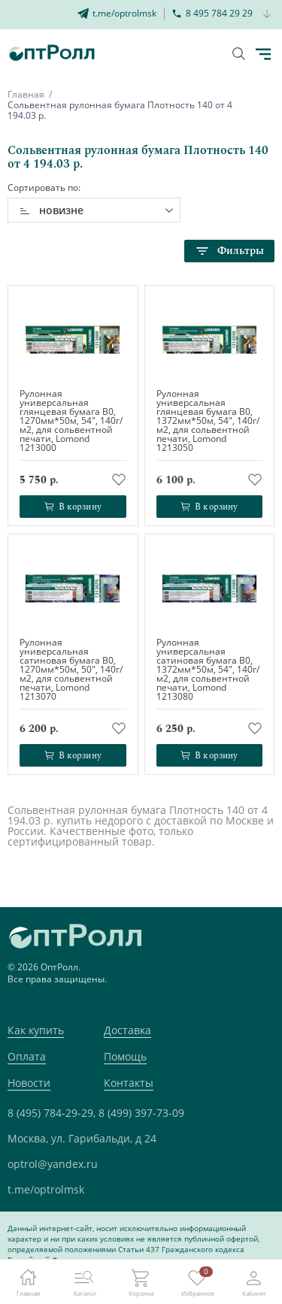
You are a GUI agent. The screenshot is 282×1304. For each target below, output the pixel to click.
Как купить (36, 1030)
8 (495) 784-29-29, (52, 1113)
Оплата (27, 1056)
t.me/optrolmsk (46, 1189)
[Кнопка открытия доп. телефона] (267, 15)
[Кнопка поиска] (239, 54)
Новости (29, 1083)
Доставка (127, 1030)
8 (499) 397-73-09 (141, 1113)
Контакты (128, 1083)
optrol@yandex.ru (53, 1164)
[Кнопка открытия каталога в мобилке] (263, 54)
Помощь (125, 1056)
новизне (61, 210)
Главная (26, 94)
